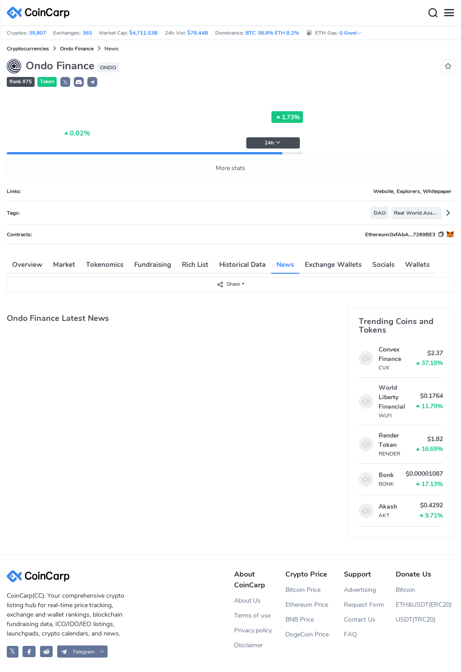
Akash (388, 506)
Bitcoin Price (303, 590)
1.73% (287, 117)
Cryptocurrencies (28, 48)
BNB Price (299, 619)
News (285, 264)
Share (228, 284)
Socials (383, 264)
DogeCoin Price (307, 634)
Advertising (360, 590)
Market (64, 264)
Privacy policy (253, 630)
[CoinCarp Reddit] (46, 651)
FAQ (350, 634)
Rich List (195, 264)
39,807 (37, 32)
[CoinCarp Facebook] (29, 651)
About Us (247, 600)
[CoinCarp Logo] (40, 12)
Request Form (364, 604)
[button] (79, 82)
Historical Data (242, 264)
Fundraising (152, 264)
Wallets (417, 264)
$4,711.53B (143, 32)
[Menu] (448, 13)
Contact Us (359, 619)
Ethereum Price (306, 604)
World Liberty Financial (392, 397)
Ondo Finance (77, 48)
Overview (27, 264)
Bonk (386, 475)
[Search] (432, 13)
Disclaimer (248, 645)
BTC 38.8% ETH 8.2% (272, 32)
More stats (231, 168)
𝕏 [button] (65, 82)
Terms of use (252, 615)
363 (87, 32)
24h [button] (273, 143)
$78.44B (197, 32)
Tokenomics (104, 264)
